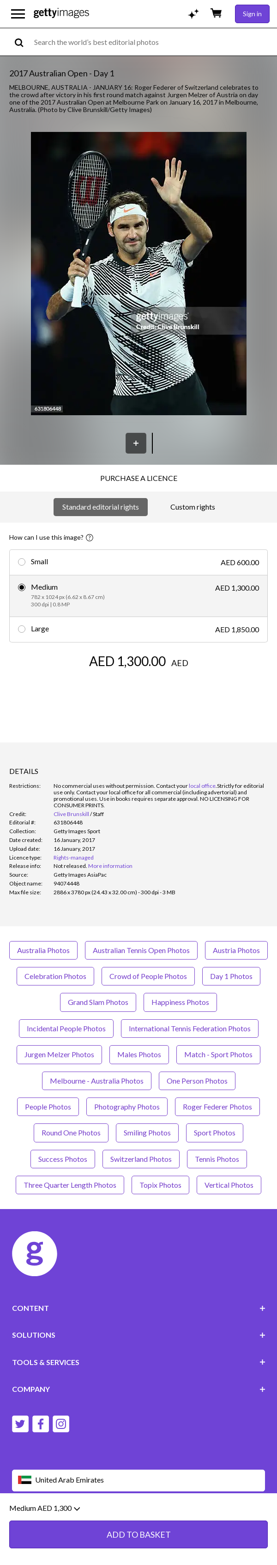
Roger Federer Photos (217, 1106)
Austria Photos (236, 950)
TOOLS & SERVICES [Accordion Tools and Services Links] (138, 1362)
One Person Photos (197, 1080)
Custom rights (192, 506)
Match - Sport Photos (218, 1054)
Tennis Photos (217, 1158)
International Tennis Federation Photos (190, 1028)
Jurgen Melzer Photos (59, 1054)
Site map (234, 1525)
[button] (139, 274)
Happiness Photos (180, 1002)
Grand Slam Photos (98, 1002)
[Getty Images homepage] (61, 13)
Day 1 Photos (231, 976)
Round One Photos (71, 1132)
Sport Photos (214, 1132)
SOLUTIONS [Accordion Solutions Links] (138, 1334)
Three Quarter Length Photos (70, 1184)
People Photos (48, 1106)
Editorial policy (83, 1525)
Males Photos (139, 1054)
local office (202, 785)
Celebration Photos (55, 976)
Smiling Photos (147, 1132)
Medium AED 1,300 (44, 1549)
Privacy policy (131, 1525)
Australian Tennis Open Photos (141, 950)
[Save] (136, 443)
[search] (23, 42)
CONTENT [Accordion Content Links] (138, 1307)
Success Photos (62, 1158)
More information (110, 865)
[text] (154, 42)
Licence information (186, 1525)
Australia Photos (43, 950)
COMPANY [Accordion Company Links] (138, 1388)
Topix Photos (160, 1184)
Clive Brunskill (71, 814)
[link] (70, 865)
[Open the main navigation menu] (18, 14)
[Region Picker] (138, 1480)
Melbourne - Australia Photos (97, 1080)
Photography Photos (127, 1106)
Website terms (33, 1525)
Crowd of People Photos (148, 976)
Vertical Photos (229, 1184)
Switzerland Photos (141, 1158)
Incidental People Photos (66, 1028)
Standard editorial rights (100, 506)
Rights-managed (74, 857)
